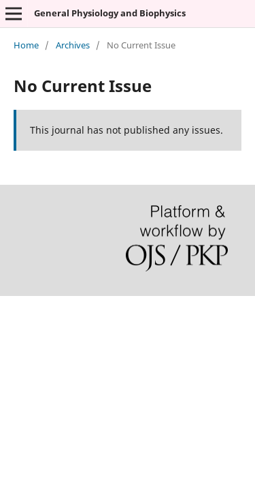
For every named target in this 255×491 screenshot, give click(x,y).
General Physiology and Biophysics (110, 13)
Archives (73, 45)
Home (26, 45)
